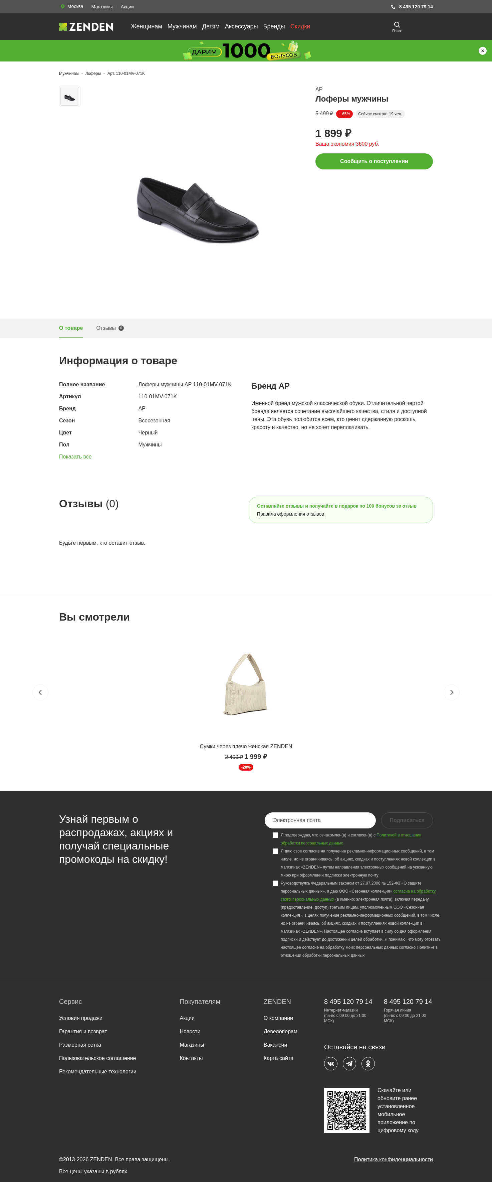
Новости (190, 1031)
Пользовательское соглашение (97, 1058)
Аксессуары (241, 26)
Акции (127, 6)
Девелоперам (280, 1031)
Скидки (300, 26)
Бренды (274, 26)
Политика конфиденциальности (393, 1159)
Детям (211, 26)
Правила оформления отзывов (290, 514)
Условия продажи (80, 1018)
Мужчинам (182, 26)
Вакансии (275, 1045)
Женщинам (146, 26)
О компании (278, 1018)
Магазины (102, 6)
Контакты (191, 1058)
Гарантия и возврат (83, 1031)
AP (318, 89)
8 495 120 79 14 (412, 7)
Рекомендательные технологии (98, 1071)
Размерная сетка (80, 1045)
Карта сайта (278, 1058)
